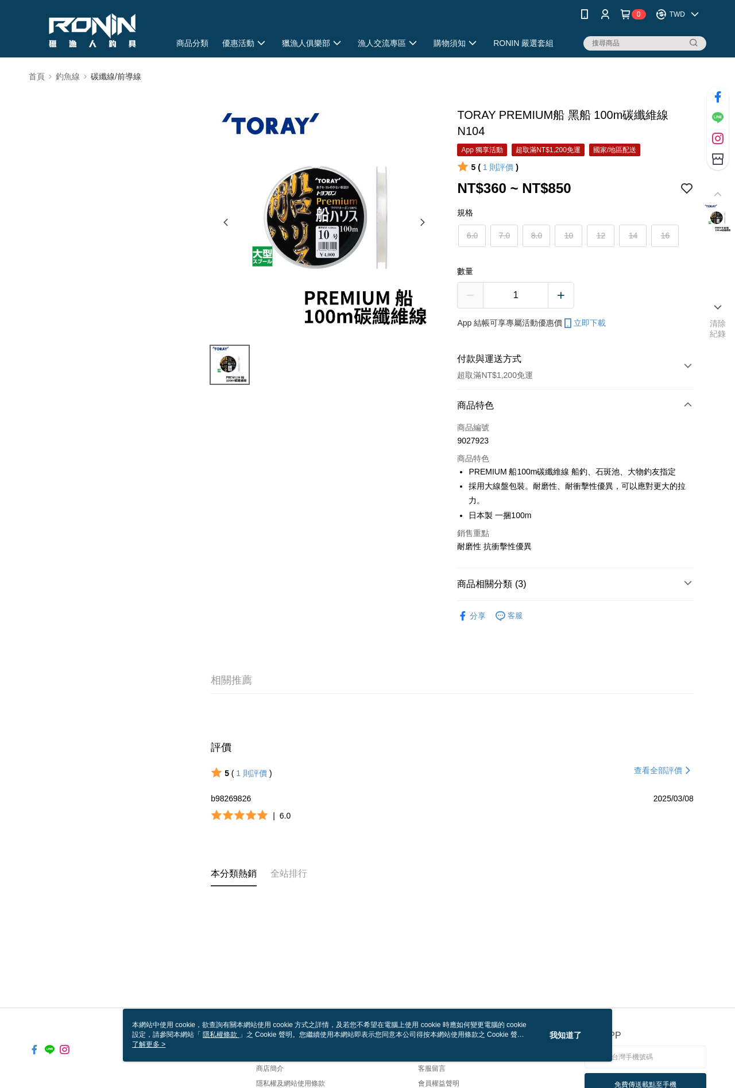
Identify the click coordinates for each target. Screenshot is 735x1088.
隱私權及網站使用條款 (290, 1083)
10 (569, 235)
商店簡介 (270, 1068)
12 (601, 235)
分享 (471, 616)
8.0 (536, 235)
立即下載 (584, 323)
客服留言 (432, 1068)
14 (633, 235)
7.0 (504, 235)
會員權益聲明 (438, 1083)
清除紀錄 (718, 328)
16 (665, 235)
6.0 (472, 235)
